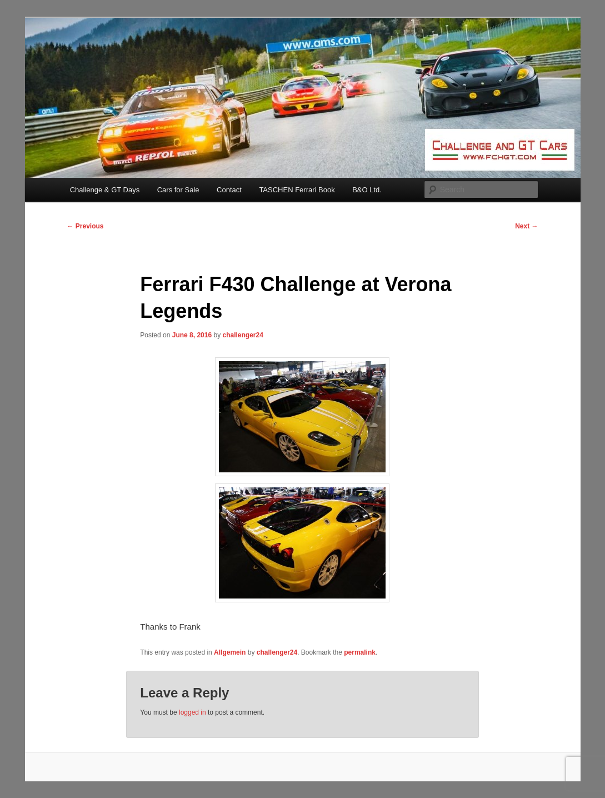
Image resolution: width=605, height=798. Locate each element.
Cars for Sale (178, 190)
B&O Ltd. (367, 190)
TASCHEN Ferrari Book (296, 190)
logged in (192, 712)
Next (526, 226)
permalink (360, 652)
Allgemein (230, 652)
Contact (229, 190)
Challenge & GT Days (105, 190)
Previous (85, 226)
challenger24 (242, 335)
